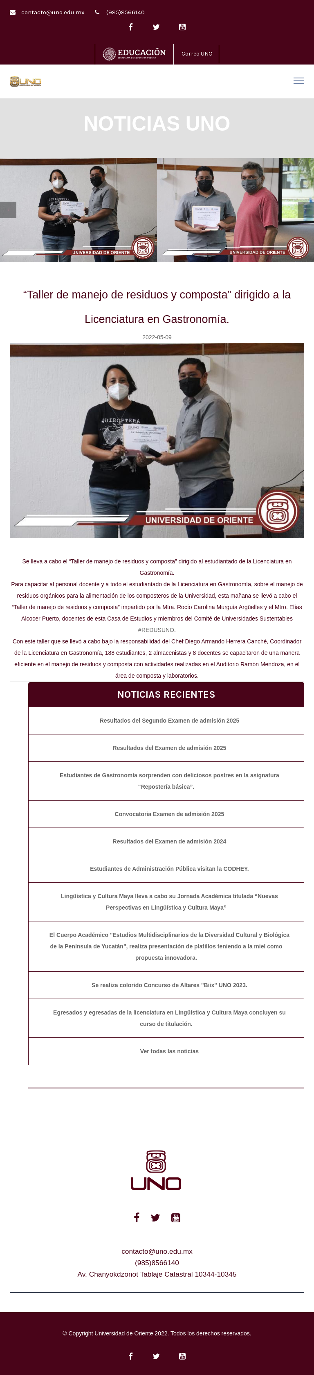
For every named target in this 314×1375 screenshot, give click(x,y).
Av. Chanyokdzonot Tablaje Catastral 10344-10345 (156, 1274)
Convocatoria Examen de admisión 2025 (169, 814)
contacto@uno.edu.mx (53, 12)
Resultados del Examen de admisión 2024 (170, 841)
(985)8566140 (125, 12)
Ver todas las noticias (169, 1051)
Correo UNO (197, 53)
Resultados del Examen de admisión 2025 (170, 748)
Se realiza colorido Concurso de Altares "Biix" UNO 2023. (169, 985)
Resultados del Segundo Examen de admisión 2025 (170, 720)
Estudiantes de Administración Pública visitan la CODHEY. (169, 868)
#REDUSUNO (156, 630)
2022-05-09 (157, 337)
